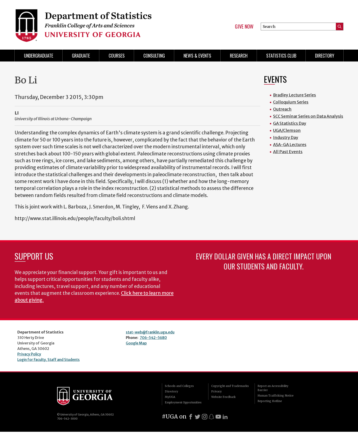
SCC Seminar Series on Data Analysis (308, 116)
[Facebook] (190, 416)
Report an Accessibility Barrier (273, 388)
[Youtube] (218, 416)
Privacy (216, 391)
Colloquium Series (290, 102)
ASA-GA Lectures (289, 144)
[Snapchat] (211, 416)
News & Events (197, 55)
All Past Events (288, 151)
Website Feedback (223, 397)
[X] (197, 416)
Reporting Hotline (270, 401)
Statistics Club (281, 55)
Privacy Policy (29, 354)
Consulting (154, 55)
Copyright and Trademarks (230, 386)
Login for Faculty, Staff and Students (48, 359)
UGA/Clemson (287, 130)
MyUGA (170, 397)
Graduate (81, 55)
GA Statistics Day (289, 123)
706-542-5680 (153, 337)
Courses (117, 55)
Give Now (244, 26)
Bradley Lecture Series (294, 95)
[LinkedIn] (225, 416)
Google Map (136, 343)
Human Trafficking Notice (276, 395)
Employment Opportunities (183, 402)
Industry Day (285, 137)
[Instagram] (204, 416)
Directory (324, 55)
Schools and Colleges (179, 386)
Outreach (282, 109)
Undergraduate (38, 55)
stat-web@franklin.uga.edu (150, 332)
